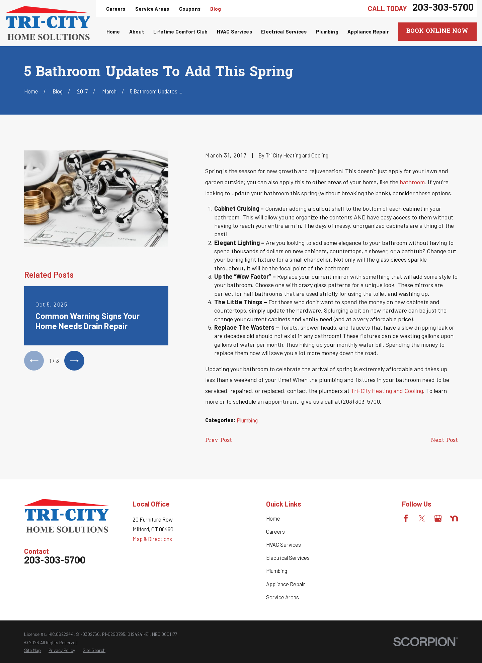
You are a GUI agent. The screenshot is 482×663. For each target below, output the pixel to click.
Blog (215, 9)
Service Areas (152, 9)
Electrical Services (288, 557)
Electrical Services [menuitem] (284, 31)
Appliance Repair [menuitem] (368, 31)
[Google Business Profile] (438, 518)
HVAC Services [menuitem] (234, 31)
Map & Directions (152, 539)
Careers (116, 9)
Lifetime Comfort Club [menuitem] (180, 31)
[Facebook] (406, 518)
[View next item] (74, 361)
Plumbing (247, 420)
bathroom (412, 182)
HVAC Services (283, 544)
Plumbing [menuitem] (327, 31)
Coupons (189, 9)
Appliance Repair (285, 584)
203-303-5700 (443, 8)
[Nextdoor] (454, 518)
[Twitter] (422, 518)
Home (273, 518)
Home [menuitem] (113, 31)
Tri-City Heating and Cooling (387, 390)
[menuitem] (32, 650)
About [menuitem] (136, 31)
